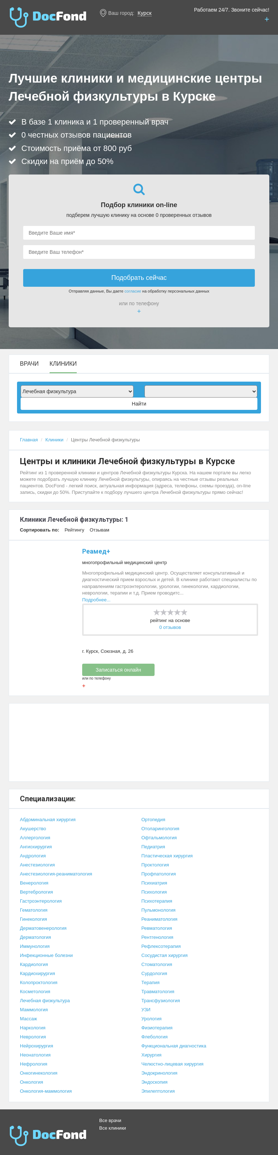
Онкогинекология (39, 1073)
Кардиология (34, 964)
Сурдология (154, 973)
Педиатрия (153, 846)
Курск (144, 13)
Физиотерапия (157, 1027)
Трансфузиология (161, 1000)
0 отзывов (170, 627)
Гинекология (33, 919)
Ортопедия (153, 819)
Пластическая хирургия (167, 855)
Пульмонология (159, 910)
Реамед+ (96, 551)
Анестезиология (37, 865)
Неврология (33, 1037)
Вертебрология (36, 892)
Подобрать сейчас (139, 277)
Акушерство (33, 828)
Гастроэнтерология (41, 901)
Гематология (33, 910)
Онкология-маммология (46, 1091)
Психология (154, 892)
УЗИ (146, 1009)
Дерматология (35, 937)
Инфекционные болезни (46, 955)
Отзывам (99, 530)
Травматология (158, 991)
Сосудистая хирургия (165, 955)
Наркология (33, 1027)
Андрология (33, 855)
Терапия (151, 982)
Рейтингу (74, 530)
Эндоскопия (155, 1082)
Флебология (155, 1037)
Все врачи (110, 1120)
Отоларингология (161, 828)
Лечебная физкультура (45, 1000)
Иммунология (35, 946)
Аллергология (35, 837)
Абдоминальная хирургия (48, 819)
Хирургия (152, 1055)
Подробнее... (96, 599)
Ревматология (157, 928)
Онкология (31, 1082)
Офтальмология (159, 837)
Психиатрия (154, 883)
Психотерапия (157, 901)
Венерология (34, 883)
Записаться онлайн (118, 670)
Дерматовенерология (43, 928)
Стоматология (157, 964)
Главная (29, 439)
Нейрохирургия (36, 1046)
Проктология (155, 865)
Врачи (29, 364)
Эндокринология (160, 1073)
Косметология (35, 991)
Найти (139, 404)
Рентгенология (157, 937)
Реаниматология (160, 919)
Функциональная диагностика (174, 1046)
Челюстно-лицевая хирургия (172, 1064)
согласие (133, 291)
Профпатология (159, 874)
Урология (152, 1018)
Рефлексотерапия (161, 946)
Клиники (63, 364)
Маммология (34, 1009)
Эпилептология (158, 1091)
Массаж (28, 1018)
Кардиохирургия (37, 973)
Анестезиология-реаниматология (56, 874)
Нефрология (33, 1064)
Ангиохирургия (36, 846)
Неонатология (35, 1055)
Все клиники (112, 1128)
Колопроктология (39, 982)
